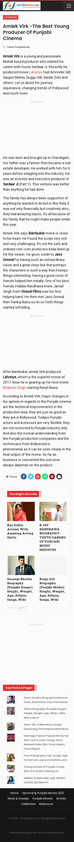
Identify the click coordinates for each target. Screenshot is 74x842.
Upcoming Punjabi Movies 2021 (43, 793)
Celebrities (10, 17)
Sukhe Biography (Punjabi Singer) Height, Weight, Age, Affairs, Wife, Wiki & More (45, 713)
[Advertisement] (37, 129)
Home (14, 793)
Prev (11, 608)
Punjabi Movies (43, 798)
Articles (61, 798)
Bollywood (46, 804)
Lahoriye (35, 72)
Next (22, 608)
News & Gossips (18, 798)
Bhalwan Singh (14, 387)
